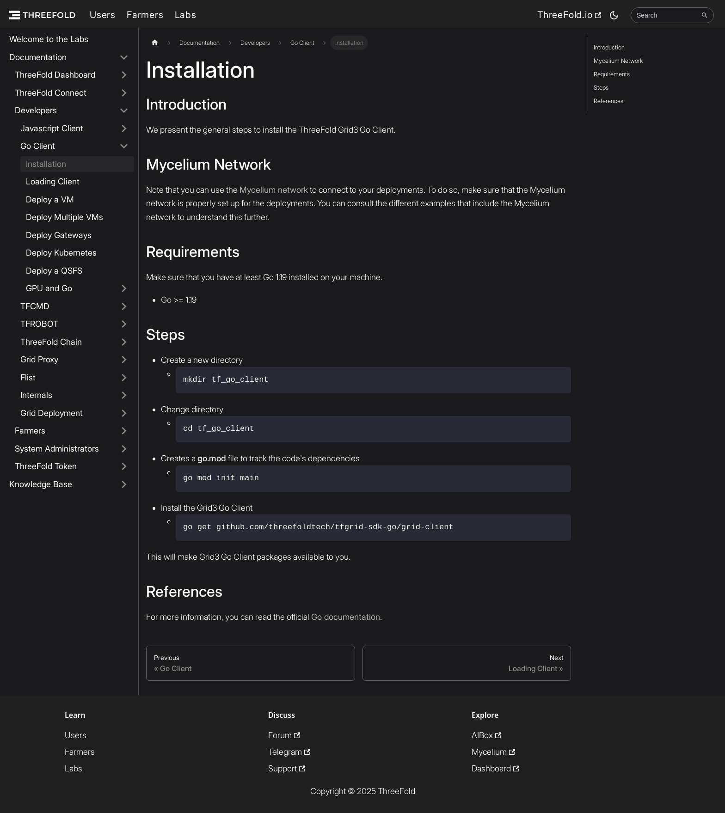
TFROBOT (39, 324)
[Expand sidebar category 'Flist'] (124, 378)
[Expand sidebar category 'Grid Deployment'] (124, 413)
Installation (46, 164)
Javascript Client (51, 128)
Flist (28, 377)
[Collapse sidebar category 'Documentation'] (124, 57)
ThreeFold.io (569, 14)
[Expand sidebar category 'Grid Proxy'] (124, 360)
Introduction (609, 47)
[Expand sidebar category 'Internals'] (124, 395)
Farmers (145, 14)
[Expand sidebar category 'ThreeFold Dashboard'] (124, 75)
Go (166, 300)
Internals (36, 395)
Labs (186, 14)
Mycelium (493, 752)
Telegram (289, 752)
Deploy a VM (50, 199)
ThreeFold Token (46, 466)
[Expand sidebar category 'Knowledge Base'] (124, 485)
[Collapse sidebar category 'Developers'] (124, 111)
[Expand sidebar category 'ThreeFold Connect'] (124, 93)
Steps (601, 87)
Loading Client (53, 181)
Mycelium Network (618, 60)
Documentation (38, 57)
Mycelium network (274, 190)
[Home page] (155, 43)
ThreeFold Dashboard (55, 74)
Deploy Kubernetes (61, 252)
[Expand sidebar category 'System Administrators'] (124, 449)
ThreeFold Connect (50, 93)
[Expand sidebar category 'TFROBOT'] (124, 324)
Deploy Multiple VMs (64, 217)
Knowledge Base (40, 484)
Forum (284, 735)
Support (286, 768)
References (608, 101)
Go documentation (345, 617)
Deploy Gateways (59, 235)
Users (103, 14)
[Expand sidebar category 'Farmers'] (124, 431)
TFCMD (34, 306)
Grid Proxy (39, 359)
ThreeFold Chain (51, 342)
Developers (36, 110)
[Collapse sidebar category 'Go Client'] (124, 146)
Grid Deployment (51, 413)
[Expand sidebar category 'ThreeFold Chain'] (124, 342)
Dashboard (495, 768)
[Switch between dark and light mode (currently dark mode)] (614, 15)
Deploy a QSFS (54, 270)
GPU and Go (49, 288)
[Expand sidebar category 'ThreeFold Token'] (124, 466)
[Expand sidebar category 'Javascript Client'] (124, 129)
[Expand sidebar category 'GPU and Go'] (124, 289)
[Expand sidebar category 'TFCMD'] (124, 307)
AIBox (486, 735)
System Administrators (57, 448)
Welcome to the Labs (48, 39)
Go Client (37, 146)
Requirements (612, 74)
